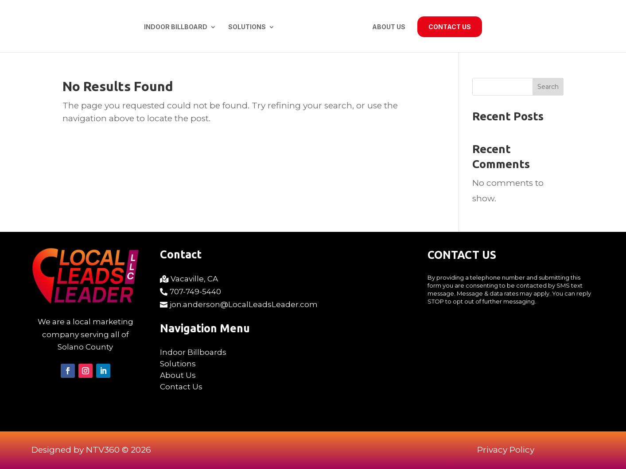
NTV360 (103, 450)
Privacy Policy (505, 450)
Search (548, 87)
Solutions (247, 27)
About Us (388, 27)
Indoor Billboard (175, 27)
